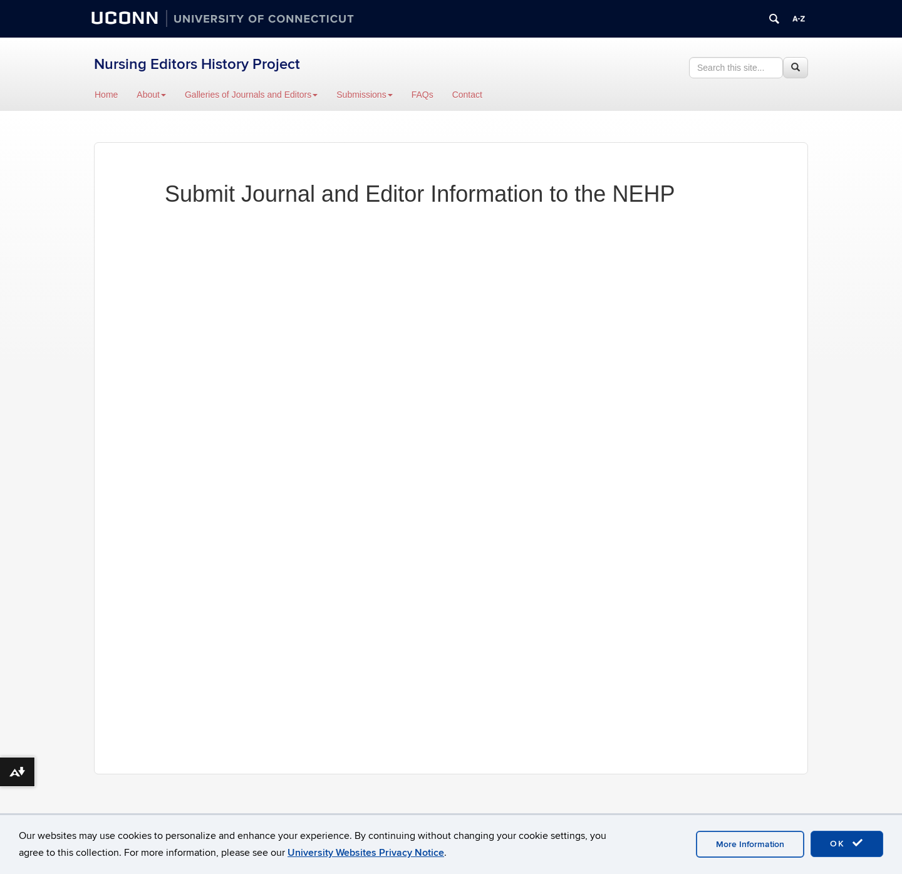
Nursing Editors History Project (197, 64)
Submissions (364, 95)
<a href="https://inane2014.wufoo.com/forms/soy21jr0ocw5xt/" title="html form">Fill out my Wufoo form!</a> (451, 475)
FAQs (422, 95)
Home (106, 95)
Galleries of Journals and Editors (251, 95)
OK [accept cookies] (847, 843)
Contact (467, 95)
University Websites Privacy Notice (366, 852)
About (151, 95)
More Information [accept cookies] (750, 844)
